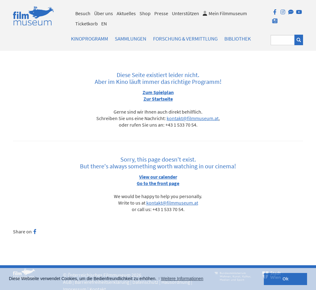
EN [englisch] (104, 23)
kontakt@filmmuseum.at (192, 118)
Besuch (82, 13)
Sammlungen (130, 38)
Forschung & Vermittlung (185, 38)
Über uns (103, 13)
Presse (161, 13)
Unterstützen (185, 13)
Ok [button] (286, 278)
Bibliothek (237, 38)
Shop (145, 13)
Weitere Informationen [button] (182, 278)
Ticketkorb (86, 23)
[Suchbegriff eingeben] (283, 40)
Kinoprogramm (89, 38)
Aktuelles (126, 13)
